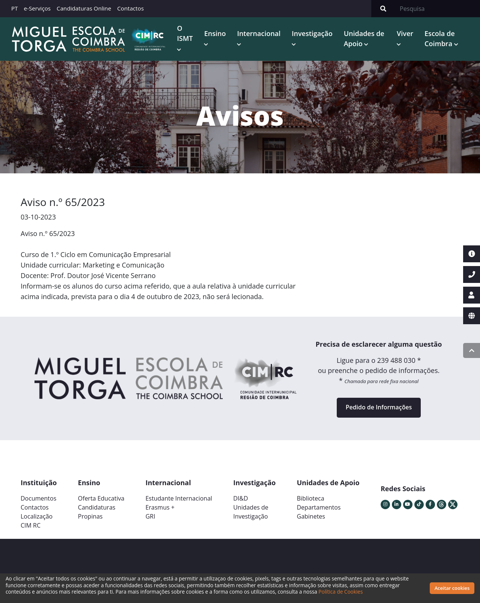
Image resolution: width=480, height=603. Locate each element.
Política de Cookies (340, 591)
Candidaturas (97, 508)
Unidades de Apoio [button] (364, 38)
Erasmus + (160, 508)
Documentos (38, 499)
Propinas (90, 517)
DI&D (240, 499)
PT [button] (14, 8)
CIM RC (30, 526)
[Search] (437, 8)
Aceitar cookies (452, 588)
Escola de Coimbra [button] (439, 38)
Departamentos (319, 508)
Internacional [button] (258, 33)
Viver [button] (405, 33)
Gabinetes (311, 517)
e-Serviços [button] (37, 8)
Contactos (130, 8)
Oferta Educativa (101, 499)
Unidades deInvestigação (250, 512)
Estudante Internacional (179, 499)
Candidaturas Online (84, 8)
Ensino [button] (215, 33)
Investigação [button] (312, 33)
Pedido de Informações (378, 408)
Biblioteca (310, 499)
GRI (150, 517)
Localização (36, 517)
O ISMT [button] (185, 33)
